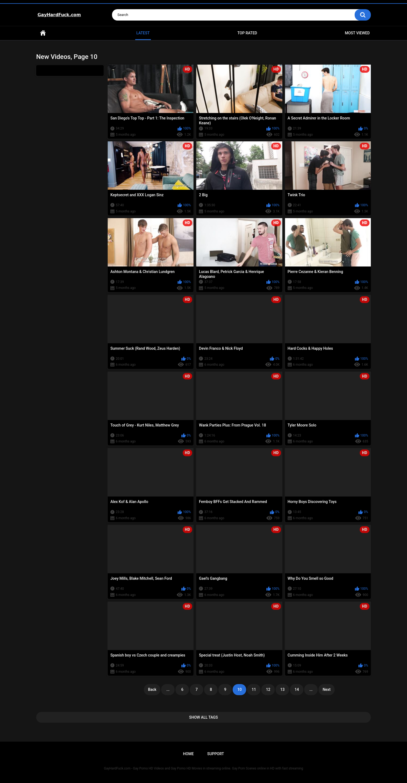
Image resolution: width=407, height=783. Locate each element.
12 (268, 689)
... (168, 689)
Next (326, 689)
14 (296, 689)
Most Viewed (357, 33)
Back (152, 689)
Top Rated (247, 33)
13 (282, 689)
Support (215, 754)
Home (43, 33)
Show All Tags (203, 717)
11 (254, 689)
